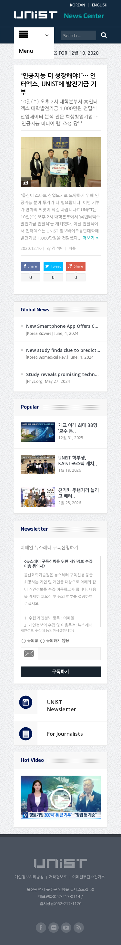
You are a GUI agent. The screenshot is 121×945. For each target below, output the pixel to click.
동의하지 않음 (57, 641)
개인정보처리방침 (29, 877)
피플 (72, 248)
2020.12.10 (31, 248)
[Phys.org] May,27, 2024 (48, 381)
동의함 (32, 641)
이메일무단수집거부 (88, 877)
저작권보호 (58, 877)
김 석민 (58, 248)
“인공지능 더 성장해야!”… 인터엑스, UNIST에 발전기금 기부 (58, 84)
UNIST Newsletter (61, 706)
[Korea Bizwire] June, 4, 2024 (52, 333)
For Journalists (65, 733)
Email (29, 653)
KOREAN (77, 5)
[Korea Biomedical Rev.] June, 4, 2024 (60, 357)
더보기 (89, 238)
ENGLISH (99, 5)
